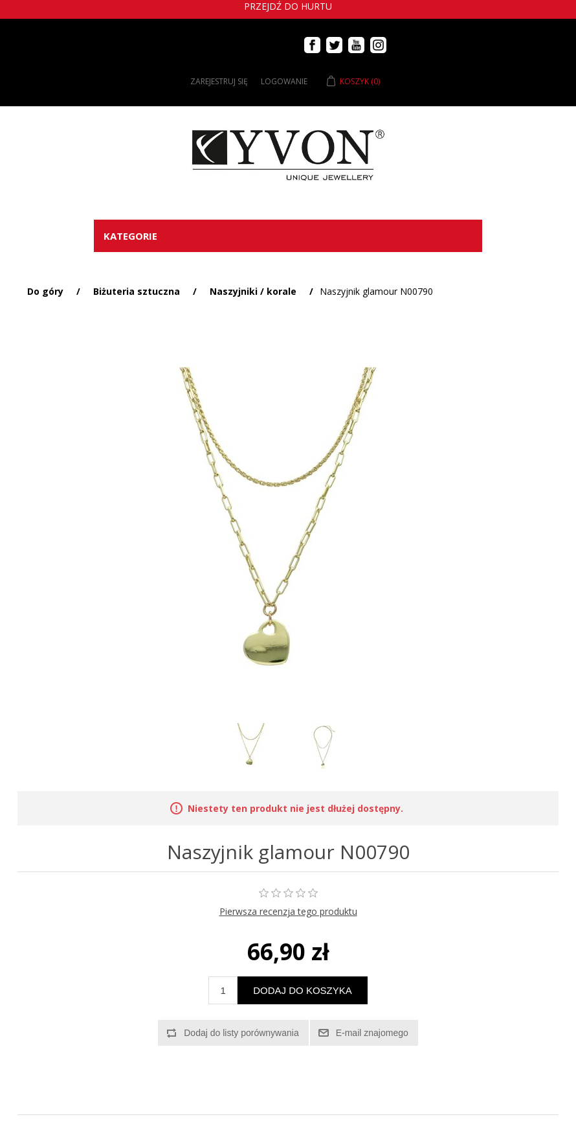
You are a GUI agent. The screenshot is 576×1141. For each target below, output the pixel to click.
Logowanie (284, 81)
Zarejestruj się (219, 81)
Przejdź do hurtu (288, 6)
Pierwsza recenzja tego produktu (288, 911)
